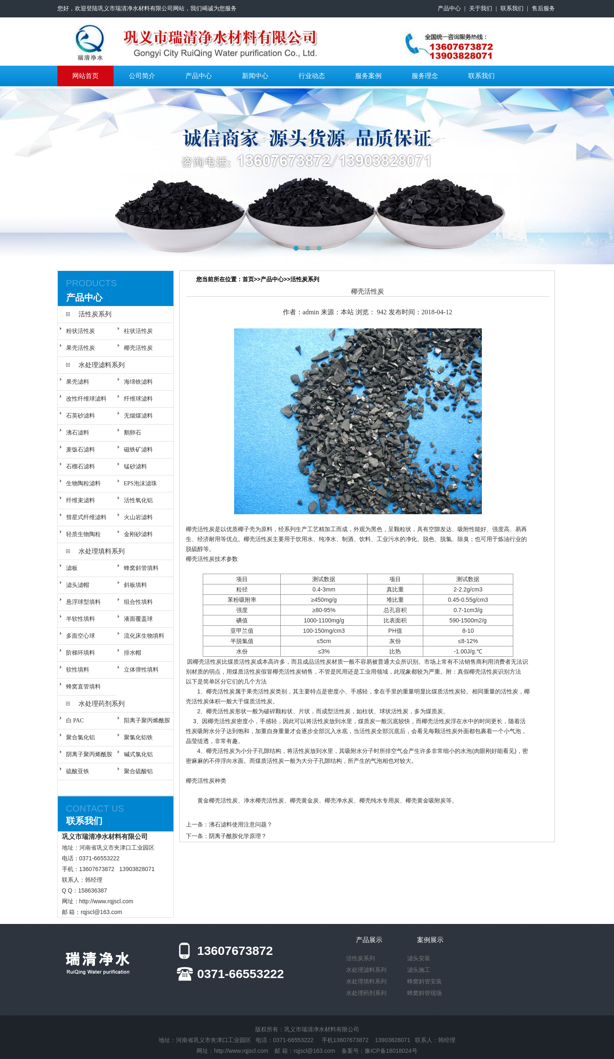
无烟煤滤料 (138, 416)
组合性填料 (138, 602)
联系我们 (512, 8)
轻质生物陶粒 (83, 534)
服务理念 (425, 75)
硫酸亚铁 (77, 771)
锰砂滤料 (135, 466)
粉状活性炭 (80, 331)
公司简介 (142, 75)
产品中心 (449, 8)
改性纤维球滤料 (86, 399)
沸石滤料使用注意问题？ (241, 824)
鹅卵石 (132, 433)
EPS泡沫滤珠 (140, 483)
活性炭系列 (94, 314)
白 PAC (75, 720)
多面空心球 (80, 636)
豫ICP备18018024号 (391, 1050)
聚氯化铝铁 (138, 737)
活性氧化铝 (138, 500)
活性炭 (206, 529)
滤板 (72, 568)
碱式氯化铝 (138, 754)
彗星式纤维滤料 (86, 517)
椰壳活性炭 (138, 348)
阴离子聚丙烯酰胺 (89, 754)
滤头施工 (418, 969)
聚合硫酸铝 (138, 771)
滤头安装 (418, 958)
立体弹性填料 (141, 670)
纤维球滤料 (138, 399)
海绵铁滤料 (138, 382)
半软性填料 (80, 619)
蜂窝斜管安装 (424, 981)
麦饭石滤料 (80, 449)
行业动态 (312, 75)
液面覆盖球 (138, 619)
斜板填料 (135, 585)
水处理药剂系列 (101, 703)
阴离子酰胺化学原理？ (238, 836)
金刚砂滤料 (138, 534)
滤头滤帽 (77, 585)
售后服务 (543, 8)
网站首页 (85, 75)
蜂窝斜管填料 (141, 568)
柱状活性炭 (138, 331)
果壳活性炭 (80, 348)
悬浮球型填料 (83, 602)
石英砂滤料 (80, 416)
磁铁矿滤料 (138, 449)
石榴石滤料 (80, 466)
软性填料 (77, 670)
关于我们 (480, 8)
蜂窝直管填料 (83, 687)
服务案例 (368, 75)
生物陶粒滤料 (83, 483)
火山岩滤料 (138, 517)
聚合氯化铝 (80, 737)
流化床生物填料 (144, 636)
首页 (248, 279)
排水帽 (132, 653)
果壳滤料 (77, 382)
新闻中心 (255, 75)
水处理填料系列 (101, 551)
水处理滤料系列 (101, 364)
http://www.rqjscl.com (106, 901)
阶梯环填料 (80, 653)
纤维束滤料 (80, 500)
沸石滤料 (77, 433)
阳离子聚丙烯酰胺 (147, 720)
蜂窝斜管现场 (424, 993)
